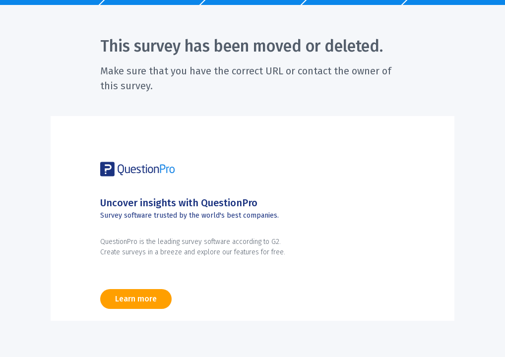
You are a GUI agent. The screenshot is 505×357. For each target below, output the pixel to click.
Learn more (136, 298)
